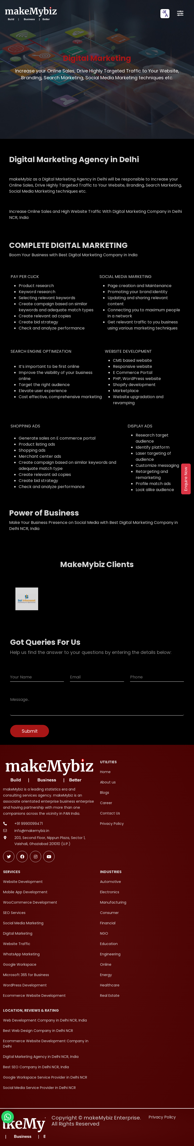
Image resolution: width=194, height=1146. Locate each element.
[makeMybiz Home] (30, 13)
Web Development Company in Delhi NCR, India (45, 1020)
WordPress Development (25, 985)
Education (109, 943)
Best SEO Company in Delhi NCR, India (36, 1066)
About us (108, 782)
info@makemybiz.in (31, 830)
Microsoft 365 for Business (26, 974)
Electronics (109, 892)
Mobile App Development (25, 892)
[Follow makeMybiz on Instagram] (35, 856)
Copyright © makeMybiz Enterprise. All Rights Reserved (96, 1120)
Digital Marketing (17, 933)
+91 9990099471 (28, 823)
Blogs (104, 792)
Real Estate (109, 995)
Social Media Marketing (23, 923)
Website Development (23, 881)
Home (105, 771)
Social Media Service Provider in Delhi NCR (39, 1087)
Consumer (109, 912)
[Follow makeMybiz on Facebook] (22, 856)
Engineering (110, 954)
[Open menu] (180, 13)
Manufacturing (113, 902)
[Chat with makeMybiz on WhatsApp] (7, 1117)
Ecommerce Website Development (34, 995)
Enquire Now (186, 479)
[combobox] (165, 13)
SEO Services (14, 912)
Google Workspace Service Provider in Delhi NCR (45, 1077)
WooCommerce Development (30, 902)
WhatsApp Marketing (21, 954)
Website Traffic (16, 943)
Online (105, 964)
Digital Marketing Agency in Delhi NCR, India (41, 1056)
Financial (107, 923)
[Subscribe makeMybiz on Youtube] (49, 856)
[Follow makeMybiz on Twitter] (8, 856)
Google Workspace (19, 964)
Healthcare (109, 985)
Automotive (110, 881)
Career (106, 802)
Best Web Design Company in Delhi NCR (38, 1030)
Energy (106, 974)
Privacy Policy (112, 823)
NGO (104, 933)
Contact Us (110, 813)
